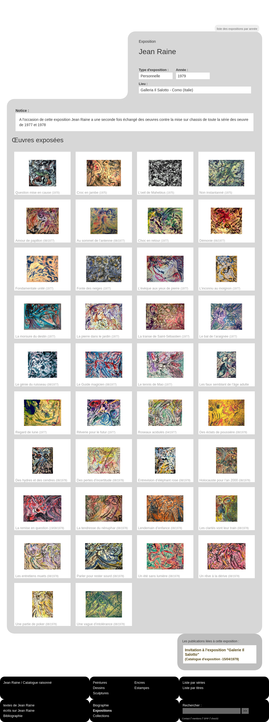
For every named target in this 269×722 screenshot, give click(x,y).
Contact (186, 718)
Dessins (99, 688)
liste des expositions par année (237, 28)
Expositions (102, 710)
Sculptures (101, 693)
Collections (101, 716)
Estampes (141, 688)
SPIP (206, 718)
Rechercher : (192, 705)
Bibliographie (13, 716)
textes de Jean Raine (19, 705)
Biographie (101, 705)
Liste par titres (193, 688)
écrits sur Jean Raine (19, 710)
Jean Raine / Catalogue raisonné (27, 683)
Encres (139, 683)
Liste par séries (194, 683)
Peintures (100, 683)
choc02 (214, 718)
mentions (196, 718)
